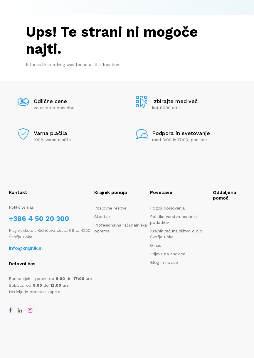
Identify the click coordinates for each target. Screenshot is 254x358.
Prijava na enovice (167, 253)
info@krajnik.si (26, 248)
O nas (155, 245)
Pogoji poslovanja (167, 208)
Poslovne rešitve (110, 208)
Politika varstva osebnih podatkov (173, 219)
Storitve (102, 216)
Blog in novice (164, 262)
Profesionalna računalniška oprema (120, 228)
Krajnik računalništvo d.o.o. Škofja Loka (176, 234)
